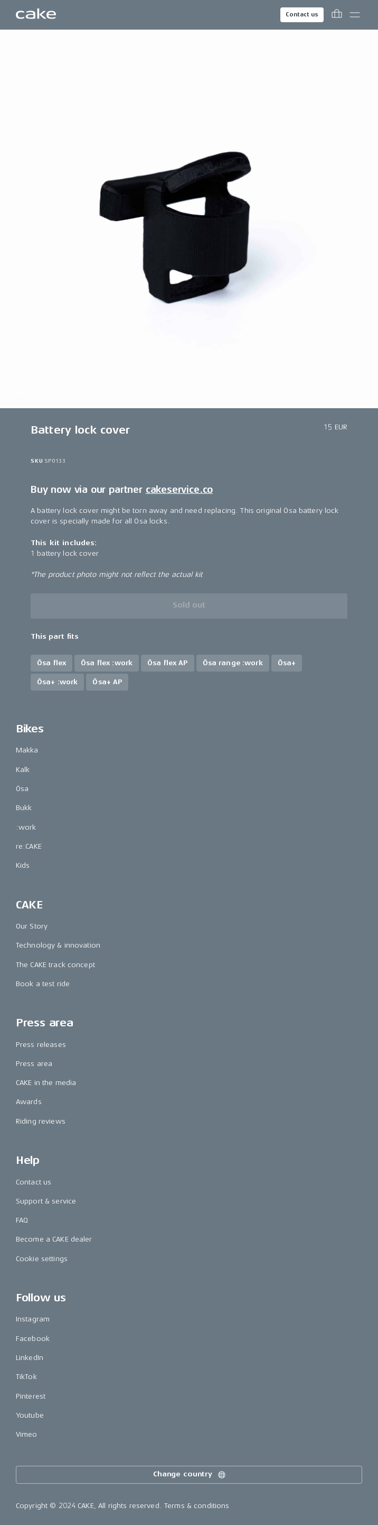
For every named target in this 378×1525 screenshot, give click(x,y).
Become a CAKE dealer (54, 1239)
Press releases (41, 1045)
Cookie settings (42, 1259)
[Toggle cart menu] (337, 15)
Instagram (33, 1319)
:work (26, 827)
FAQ (22, 1220)
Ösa (22, 789)
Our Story (32, 926)
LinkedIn (29, 1358)
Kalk (23, 770)
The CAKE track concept (55, 965)
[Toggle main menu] (355, 15)
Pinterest (30, 1396)
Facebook (33, 1339)
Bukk (24, 808)
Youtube (30, 1415)
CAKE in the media (46, 1083)
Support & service (46, 1201)
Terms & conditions (197, 1506)
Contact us (302, 14)
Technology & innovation (58, 945)
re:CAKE (29, 846)
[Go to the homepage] (36, 14)
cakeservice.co (179, 489)
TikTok (26, 1377)
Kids (23, 865)
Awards (29, 1102)
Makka (27, 750)
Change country (190, 1474)
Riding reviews (40, 1121)
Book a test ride (43, 984)
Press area (34, 1064)
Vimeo (26, 1434)
